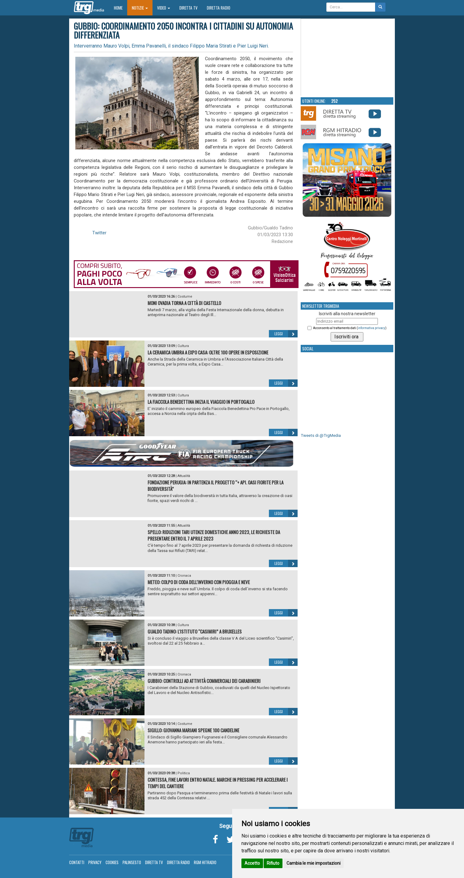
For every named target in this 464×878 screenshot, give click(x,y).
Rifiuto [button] (273, 863)
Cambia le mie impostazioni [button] (313, 863)
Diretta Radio (218, 8)
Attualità (184, 476)
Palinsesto (132, 862)
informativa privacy (371, 328)
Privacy (95, 862)
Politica (184, 773)
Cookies (112, 862)
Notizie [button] (140, 8)
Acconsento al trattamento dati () (350, 328)
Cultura (183, 346)
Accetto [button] (252, 863)
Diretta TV (188, 8)
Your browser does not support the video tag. (347, 57)
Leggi (286, 333)
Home (120, 7)
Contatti (76, 862)
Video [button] (163, 8)
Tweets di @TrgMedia (321, 435)
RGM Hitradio (205, 862)
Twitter (99, 233)
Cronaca (184, 576)
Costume (185, 297)
